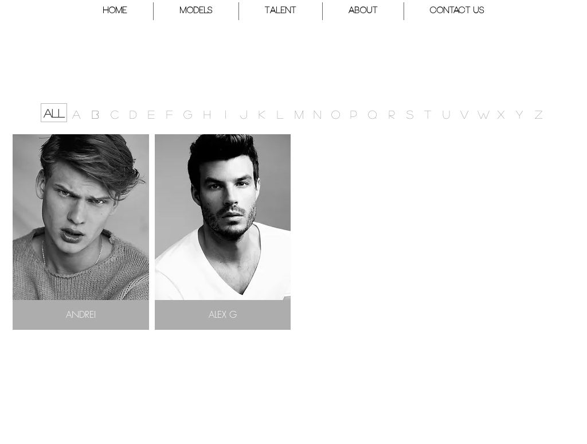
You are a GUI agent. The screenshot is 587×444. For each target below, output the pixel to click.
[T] (427, 114)
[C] (114, 114)
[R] (391, 114)
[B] (95, 114)
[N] (317, 114)
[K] (261, 114)
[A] (76, 114)
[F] (169, 114)
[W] (483, 114)
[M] (299, 114)
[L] (280, 114)
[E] (151, 114)
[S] (410, 114)
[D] (133, 114)
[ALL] (54, 112)
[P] (354, 114)
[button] (196, 11)
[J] (243, 114)
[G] (187, 114)
